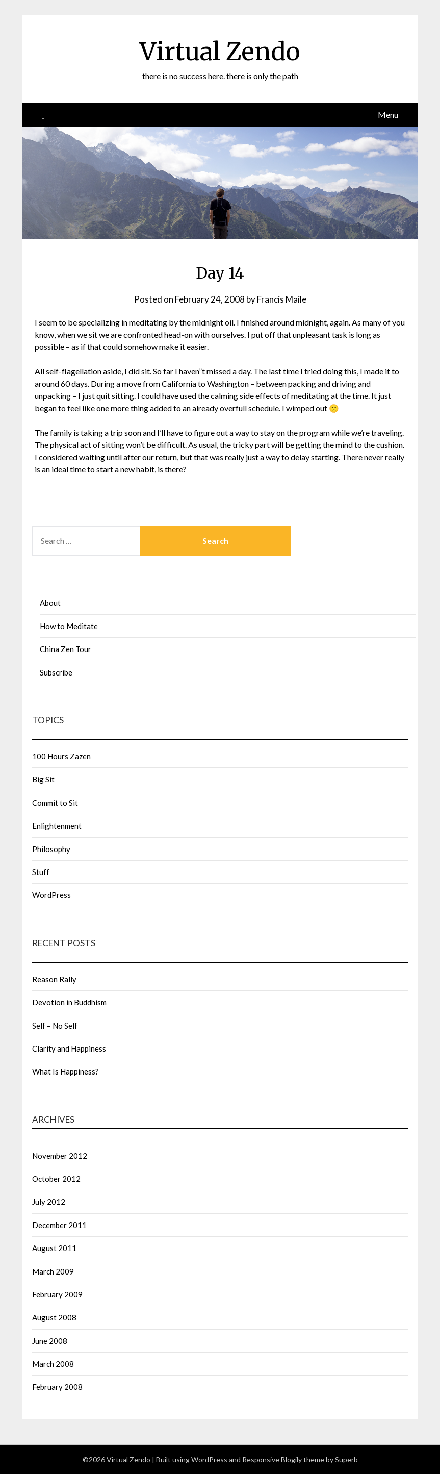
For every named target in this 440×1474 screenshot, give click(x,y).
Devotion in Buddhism (69, 1002)
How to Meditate (69, 626)
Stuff (40, 872)
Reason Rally (54, 979)
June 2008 (49, 1340)
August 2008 (54, 1317)
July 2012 (48, 1201)
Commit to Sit (55, 802)
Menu (388, 114)
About (50, 602)
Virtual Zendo (220, 51)
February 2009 (57, 1294)
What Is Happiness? (65, 1071)
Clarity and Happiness (69, 1048)
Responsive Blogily (272, 1459)
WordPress (51, 895)
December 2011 (59, 1225)
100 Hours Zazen (61, 756)
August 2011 (54, 1248)
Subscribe (56, 672)
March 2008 (53, 1363)
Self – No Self (54, 1025)
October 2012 (56, 1178)
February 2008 (57, 1386)
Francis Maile (281, 299)
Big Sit (43, 779)
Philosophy (51, 849)
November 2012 (59, 1155)
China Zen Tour (65, 649)
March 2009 (53, 1271)
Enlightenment (57, 825)
